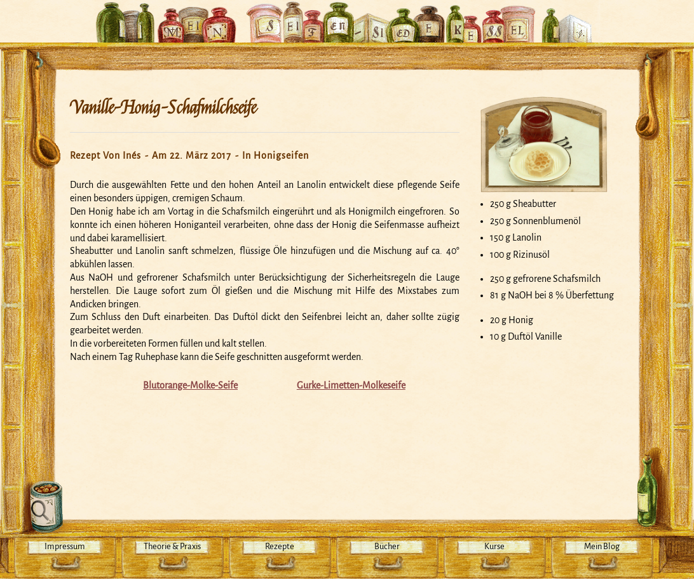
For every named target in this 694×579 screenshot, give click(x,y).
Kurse (494, 546)
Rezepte (279, 546)
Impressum (64, 546)
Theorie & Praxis (172, 546)
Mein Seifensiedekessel (347, 15)
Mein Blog (602, 546)
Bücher (387, 546)
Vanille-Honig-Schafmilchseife (163, 107)
